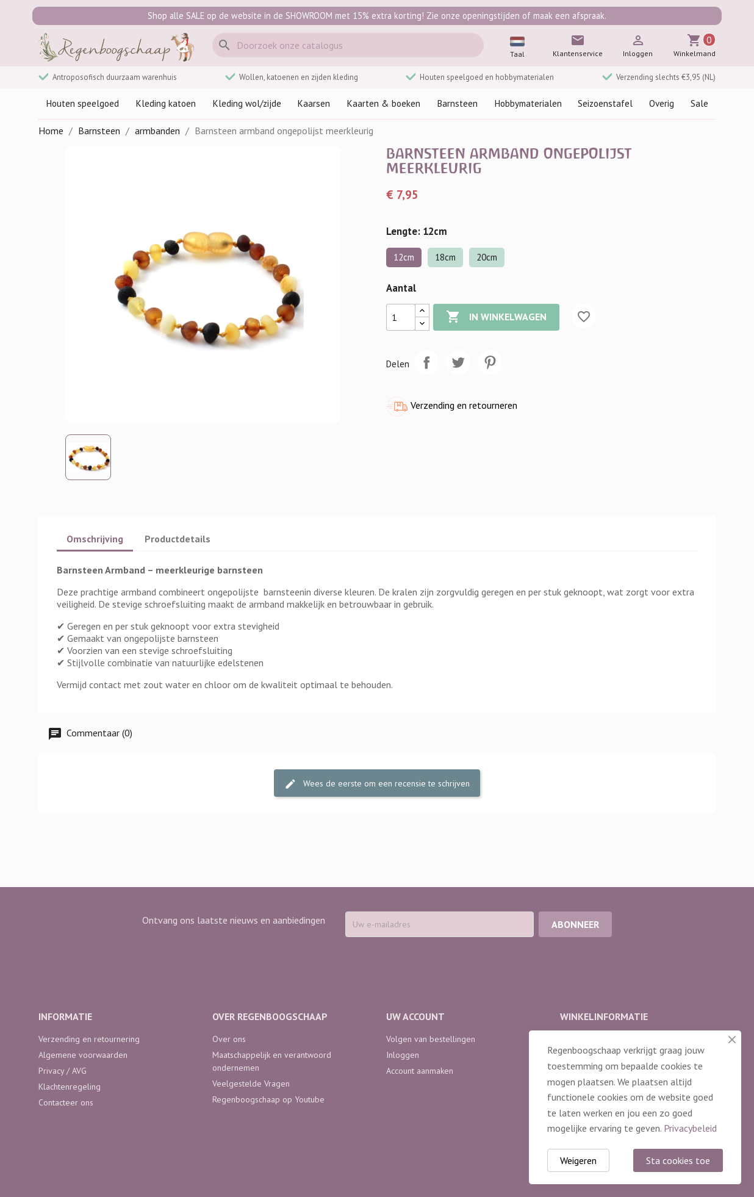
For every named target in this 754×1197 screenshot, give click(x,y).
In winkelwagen (496, 317)
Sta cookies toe (678, 1160)
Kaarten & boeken (383, 103)
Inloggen (402, 1054)
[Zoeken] (348, 45)
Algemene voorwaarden (82, 1054)
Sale (699, 103)
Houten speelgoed (82, 103)
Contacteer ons (65, 1102)
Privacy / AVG (62, 1070)
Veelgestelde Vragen (251, 1083)
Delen (426, 362)
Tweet (458, 362)
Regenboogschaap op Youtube (268, 1099)
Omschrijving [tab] (94, 539)
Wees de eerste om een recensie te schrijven (377, 783)
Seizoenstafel (605, 103)
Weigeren (578, 1160)
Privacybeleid (690, 1128)
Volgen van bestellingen (430, 1038)
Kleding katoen (165, 103)
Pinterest (490, 362)
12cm (403, 257)
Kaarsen (313, 103)
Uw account (415, 1016)
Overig (661, 103)
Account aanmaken (419, 1070)
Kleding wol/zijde (246, 103)
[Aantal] (400, 317)
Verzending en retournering (89, 1038)
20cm (486, 257)
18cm (445, 257)
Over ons (229, 1038)
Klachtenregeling (69, 1086)
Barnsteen (457, 103)
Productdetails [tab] (177, 539)
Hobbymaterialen (528, 103)
